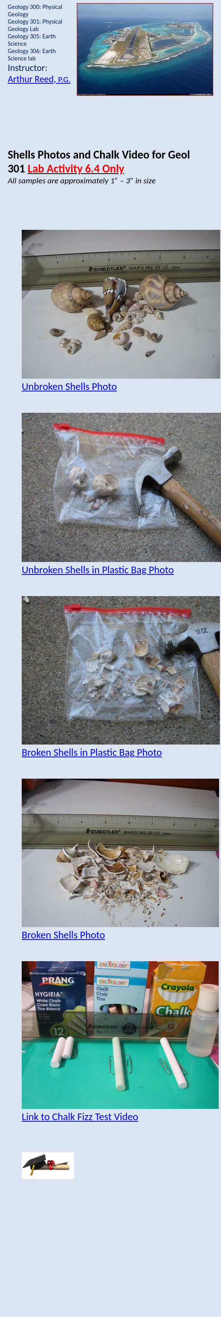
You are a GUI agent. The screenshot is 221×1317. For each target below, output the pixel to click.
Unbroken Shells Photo (69, 386)
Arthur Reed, (39, 78)
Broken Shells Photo (63, 935)
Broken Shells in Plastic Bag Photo (92, 752)
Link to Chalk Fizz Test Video (80, 1116)
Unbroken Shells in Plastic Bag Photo (98, 570)
